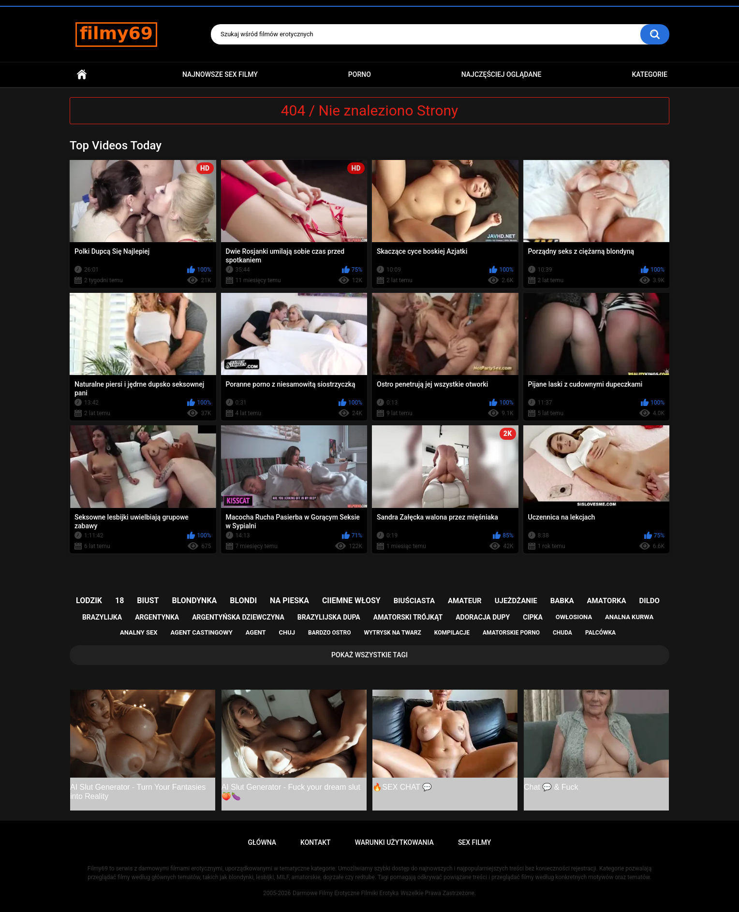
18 (119, 600)
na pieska (289, 600)
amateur (465, 600)
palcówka (600, 632)
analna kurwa (629, 617)
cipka (533, 617)
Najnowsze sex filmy (220, 74)
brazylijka (102, 617)
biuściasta (414, 600)
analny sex (139, 632)
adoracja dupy (483, 617)
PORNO (359, 74)
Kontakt (315, 842)
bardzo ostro (329, 632)
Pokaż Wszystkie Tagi (369, 655)
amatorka (606, 600)
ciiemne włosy (351, 600)
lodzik (89, 600)
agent (256, 632)
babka (562, 600)
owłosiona (574, 617)
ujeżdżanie (516, 600)
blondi (243, 600)
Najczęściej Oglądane (501, 74)
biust (148, 600)
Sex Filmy (474, 842)
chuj (287, 632)
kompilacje (452, 632)
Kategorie (649, 74)
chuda (562, 632)
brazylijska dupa (328, 617)
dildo (649, 600)
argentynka (157, 617)
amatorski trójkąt (408, 617)
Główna (82, 74)
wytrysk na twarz (392, 632)
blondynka (194, 600)
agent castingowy (201, 632)
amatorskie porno (511, 632)
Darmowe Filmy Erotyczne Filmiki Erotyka (346, 893)
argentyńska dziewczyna (238, 617)
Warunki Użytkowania (394, 842)
